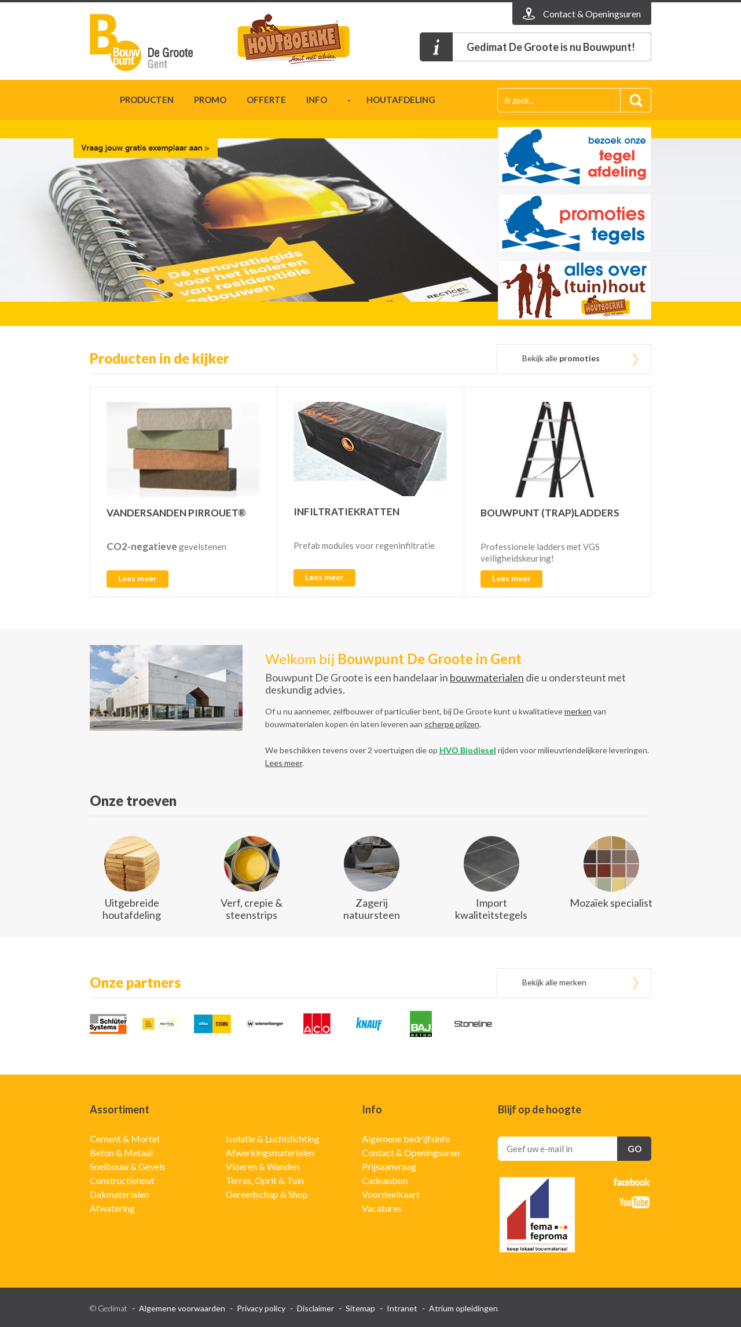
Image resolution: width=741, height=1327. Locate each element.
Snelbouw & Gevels (128, 1166)
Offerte (266, 99)
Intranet (402, 1308)
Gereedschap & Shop (267, 1194)
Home (95, 101)
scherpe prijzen (451, 724)
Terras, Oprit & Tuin (265, 1180)
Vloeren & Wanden (262, 1166)
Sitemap (360, 1308)
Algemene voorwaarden (182, 1308)
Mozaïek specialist (611, 902)
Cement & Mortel (124, 1138)
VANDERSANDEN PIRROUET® (176, 513)
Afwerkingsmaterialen (270, 1152)
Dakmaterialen (119, 1194)
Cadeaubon (385, 1180)
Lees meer (137, 578)
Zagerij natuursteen (371, 908)
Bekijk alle (561, 358)
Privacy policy (261, 1308)
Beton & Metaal (121, 1152)
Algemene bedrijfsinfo (406, 1138)
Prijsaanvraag (389, 1166)
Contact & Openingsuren (411, 1152)
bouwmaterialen (487, 677)
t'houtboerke (303, 42)
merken (578, 711)
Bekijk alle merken (554, 982)
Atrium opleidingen (463, 1308)
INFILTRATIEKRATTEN (346, 511)
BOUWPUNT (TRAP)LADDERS (549, 513)
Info (316, 99)
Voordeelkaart (391, 1194)
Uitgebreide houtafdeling (131, 908)
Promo (210, 99)
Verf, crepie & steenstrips (252, 908)
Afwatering (112, 1208)
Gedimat (156, 42)
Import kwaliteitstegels (491, 908)
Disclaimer (315, 1308)
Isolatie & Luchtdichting (273, 1138)
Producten (147, 99)
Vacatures (382, 1208)
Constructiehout (122, 1180)
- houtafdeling (391, 99)
